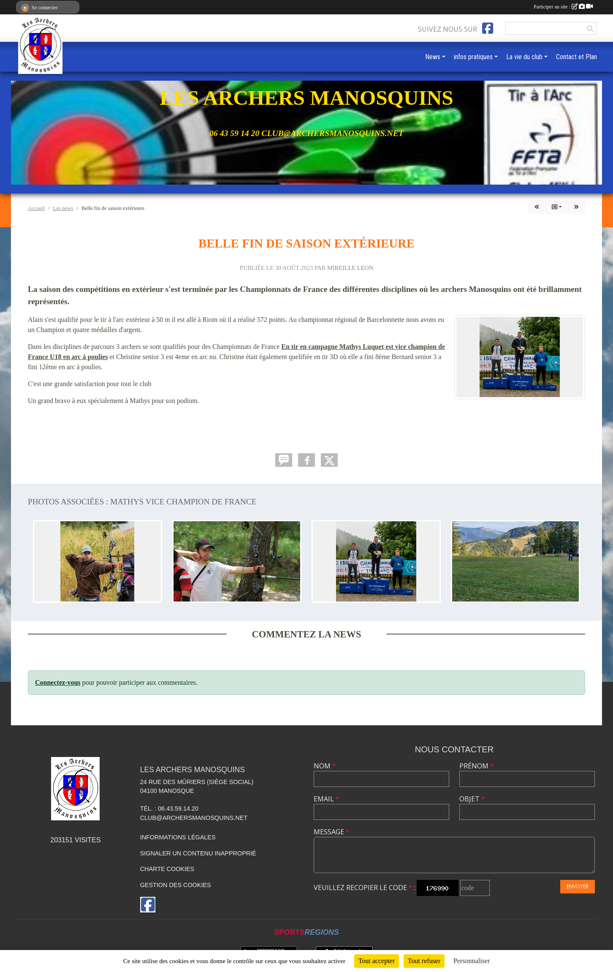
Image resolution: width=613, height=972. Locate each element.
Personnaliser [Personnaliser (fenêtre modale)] (471, 960)
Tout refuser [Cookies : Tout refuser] (424, 960)
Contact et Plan (576, 57)
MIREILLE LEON (350, 267)
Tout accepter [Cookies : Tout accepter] (376, 960)
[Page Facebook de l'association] (487, 28)
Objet (472, 798)
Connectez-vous (58, 682)
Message (332, 831)
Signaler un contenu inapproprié (198, 853)
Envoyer (578, 886)
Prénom (476, 766)
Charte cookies (167, 869)
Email (326, 798)
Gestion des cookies (175, 885)
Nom (325, 766)
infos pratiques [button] (473, 57)
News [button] (432, 57)
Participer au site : (563, 7)
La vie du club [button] (524, 57)
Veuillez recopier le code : (364, 887)
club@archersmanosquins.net (194, 817)
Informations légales (178, 837)
